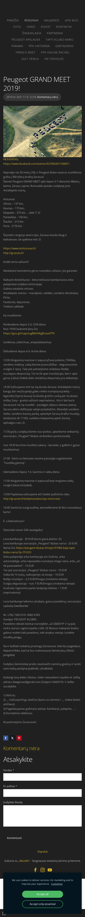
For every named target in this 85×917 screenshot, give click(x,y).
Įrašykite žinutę (12, 802)
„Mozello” (24, 861)
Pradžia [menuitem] (13, 20)
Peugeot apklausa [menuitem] (26, 39)
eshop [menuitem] (45, 27)
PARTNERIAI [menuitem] (55, 33)
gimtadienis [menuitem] (64, 46)
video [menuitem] (31, 27)
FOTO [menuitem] (17, 27)
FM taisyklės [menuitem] (54, 59)
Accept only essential (43, 904)
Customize (57, 883)
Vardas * (8, 770)
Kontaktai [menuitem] (64, 27)
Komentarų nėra (47, 97)
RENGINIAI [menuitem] (31, 20)
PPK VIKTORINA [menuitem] (39, 46)
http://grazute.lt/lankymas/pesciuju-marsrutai (31, 498)
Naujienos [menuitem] (51, 20)
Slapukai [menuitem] (42, 851)
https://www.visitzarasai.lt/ (19, 248)
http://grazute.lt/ (13, 253)
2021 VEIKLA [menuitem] (30, 59)
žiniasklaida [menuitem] (31, 33)
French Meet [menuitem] (25, 52)
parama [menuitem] (17, 46)
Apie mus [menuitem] (71, 20)
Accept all (42, 894)
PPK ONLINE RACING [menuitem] (55, 52)
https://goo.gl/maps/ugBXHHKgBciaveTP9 (29, 333)
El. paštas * (10, 786)
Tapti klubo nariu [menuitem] (60, 39)
